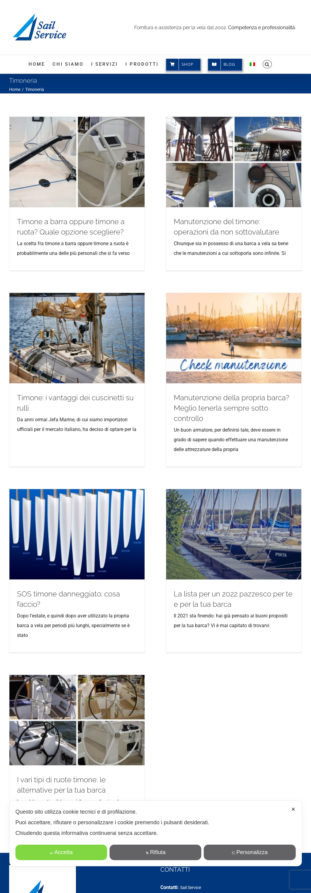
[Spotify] (200, 872)
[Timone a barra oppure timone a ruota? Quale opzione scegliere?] (77, 162)
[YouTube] (181, 872)
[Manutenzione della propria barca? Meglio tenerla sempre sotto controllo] (203, 339)
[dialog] (155, 833)
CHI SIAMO (24, 873)
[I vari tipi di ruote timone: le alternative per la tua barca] (77, 685)
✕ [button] (293, 809)
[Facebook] (162, 872)
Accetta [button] (61, 852)
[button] (267, 64)
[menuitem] (252, 64)
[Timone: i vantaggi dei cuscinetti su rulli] (118, 303)
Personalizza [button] (250, 852)
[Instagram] (172, 872)
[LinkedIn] (191, 872)
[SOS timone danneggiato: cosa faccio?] (97, 496)
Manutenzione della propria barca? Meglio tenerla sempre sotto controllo (200, 409)
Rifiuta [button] (155, 852)
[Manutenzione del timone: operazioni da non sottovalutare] (223, 162)
